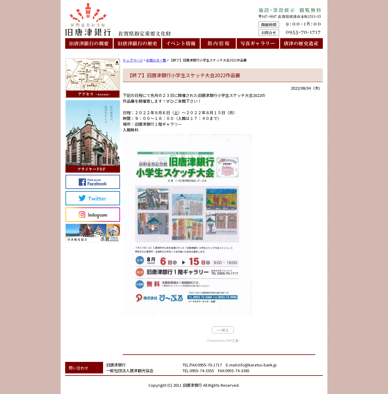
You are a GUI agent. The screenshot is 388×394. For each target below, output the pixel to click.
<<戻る (223, 330)
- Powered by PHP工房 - (223, 340)
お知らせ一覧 (156, 60)
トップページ (133, 60)
